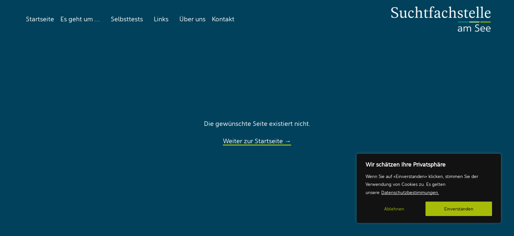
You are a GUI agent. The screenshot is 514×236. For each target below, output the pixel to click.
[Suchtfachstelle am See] (441, 19)
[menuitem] (38, 19)
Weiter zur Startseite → (257, 141)
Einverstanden (458, 209)
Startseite (40, 19)
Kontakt (223, 19)
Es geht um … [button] (80, 19)
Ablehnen (394, 209)
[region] (429, 188)
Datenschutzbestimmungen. (410, 192)
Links (161, 19)
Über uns (192, 19)
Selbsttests (127, 19)
